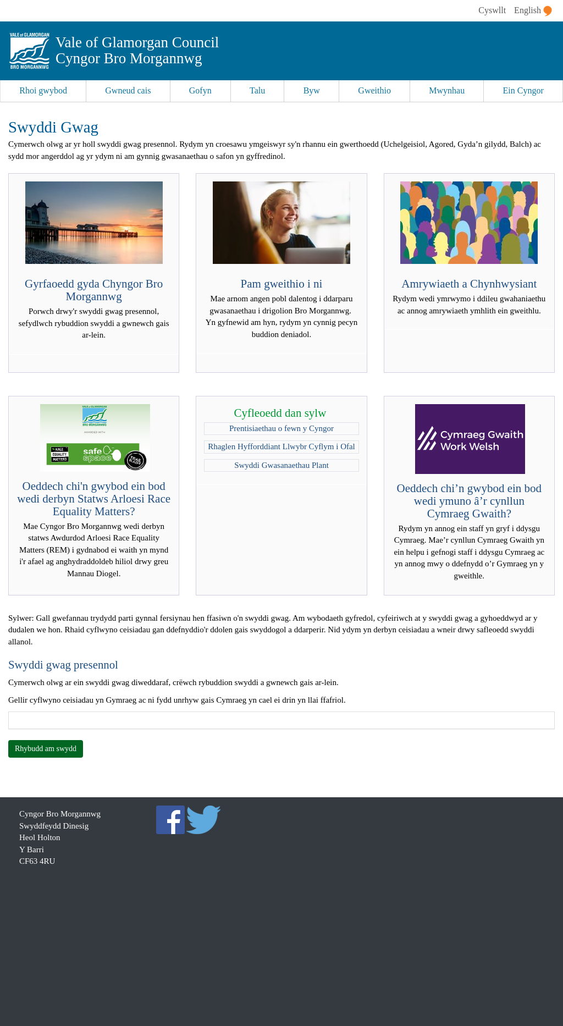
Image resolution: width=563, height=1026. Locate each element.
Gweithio (374, 90)
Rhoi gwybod (43, 90)
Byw (311, 90)
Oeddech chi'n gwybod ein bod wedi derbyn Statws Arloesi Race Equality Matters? (93, 498)
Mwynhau (447, 90)
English (533, 10)
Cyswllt (492, 10)
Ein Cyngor (523, 90)
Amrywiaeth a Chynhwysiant (469, 283)
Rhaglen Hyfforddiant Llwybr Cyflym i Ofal (281, 446)
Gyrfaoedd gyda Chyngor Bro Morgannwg (94, 290)
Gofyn (200, 90)
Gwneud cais (128, 90)
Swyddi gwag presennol (63, 664)
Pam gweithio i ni (282, 283)
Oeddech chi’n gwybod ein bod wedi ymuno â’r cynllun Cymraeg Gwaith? (469, 501)
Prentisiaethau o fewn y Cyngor (281, 428)
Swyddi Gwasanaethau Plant (281, 465)
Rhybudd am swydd (45, 748)
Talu (257, 90)
